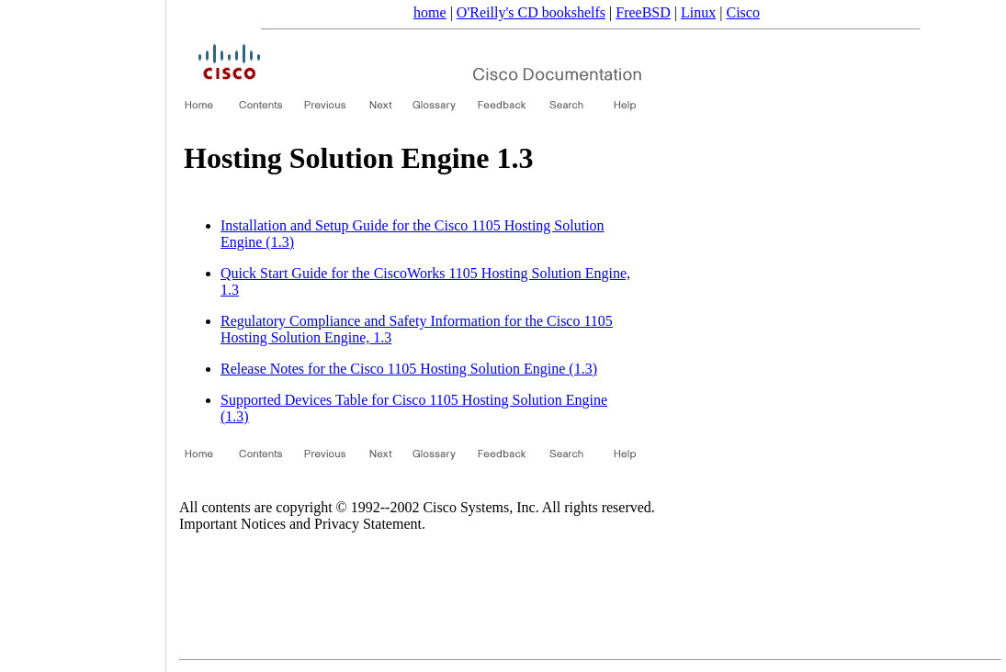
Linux (698, 12)
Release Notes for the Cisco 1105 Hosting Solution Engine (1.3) (408, 368)
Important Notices (232, 524)
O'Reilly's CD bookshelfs (531, 12)
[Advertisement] (82, 329)
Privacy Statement (368, 524)
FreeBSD (643, 12)
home (429, 12)
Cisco (742, 12)
